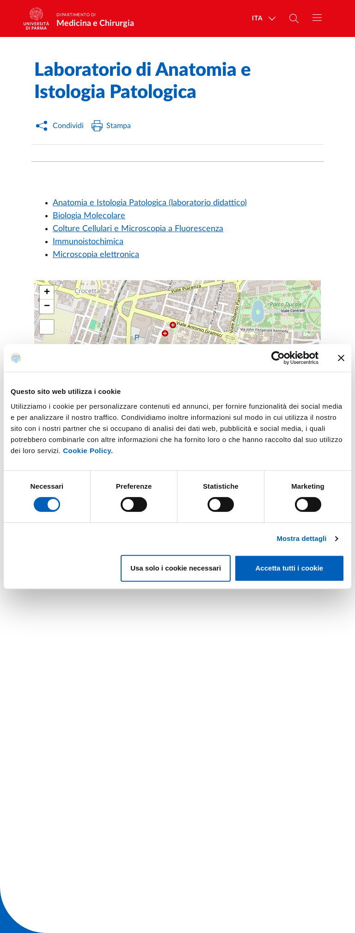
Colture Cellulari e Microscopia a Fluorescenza (138, 229)
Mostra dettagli (301, 538)
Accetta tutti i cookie (290, 568)
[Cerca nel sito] (294, 18)
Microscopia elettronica (96, 255)
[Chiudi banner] (341, 358)
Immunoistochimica (88, 242)
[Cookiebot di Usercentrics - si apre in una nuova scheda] (278, 358)
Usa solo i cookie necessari (175, 568)
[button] (47, 293)
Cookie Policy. (88, 450)
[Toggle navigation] (317, 17)
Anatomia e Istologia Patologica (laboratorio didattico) (150, 203)
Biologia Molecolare (89, 216)
